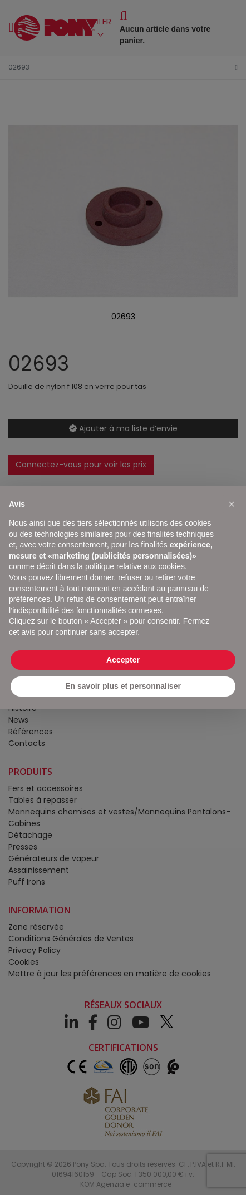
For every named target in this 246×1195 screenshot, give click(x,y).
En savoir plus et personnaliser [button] (123, 686)
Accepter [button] (123, 659)
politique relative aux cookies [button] (135, 566)
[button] (231, 504)
